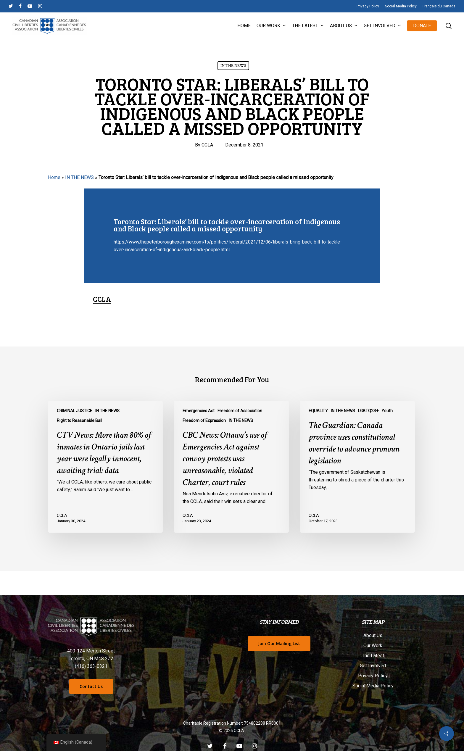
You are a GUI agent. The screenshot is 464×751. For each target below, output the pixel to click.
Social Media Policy (373, 686)
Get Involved (373, 665)
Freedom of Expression (204, 420)
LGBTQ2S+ (368, 410)
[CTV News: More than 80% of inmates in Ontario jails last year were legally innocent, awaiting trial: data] (105, 467)
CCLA (207, 145)
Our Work (372, 645)
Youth (387, 410)
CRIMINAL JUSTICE (74, 410)
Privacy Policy (373, 676)
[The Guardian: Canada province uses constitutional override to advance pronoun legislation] (357, 467)
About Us (372, 635)
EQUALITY (318, 410)
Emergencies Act (199, 410)
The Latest (373, 655)
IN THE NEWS (233, 65)
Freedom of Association (240, 410)
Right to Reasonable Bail (79, 420)
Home (54, 177)
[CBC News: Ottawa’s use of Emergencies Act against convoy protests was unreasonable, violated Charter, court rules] (231, 467)
